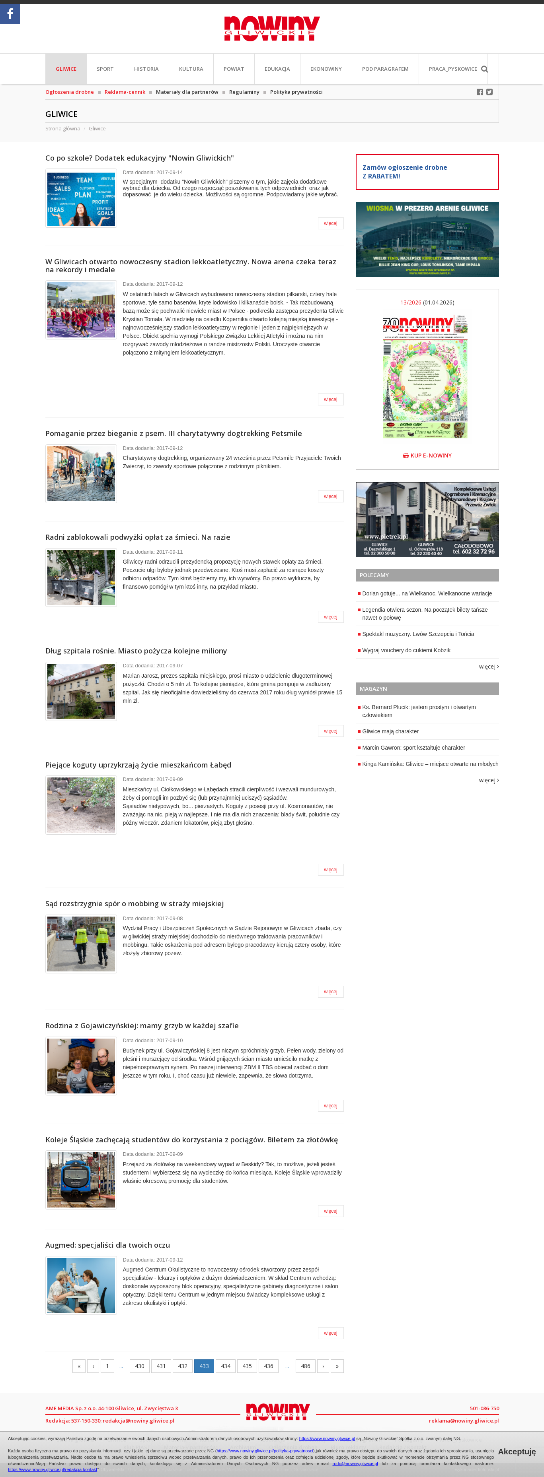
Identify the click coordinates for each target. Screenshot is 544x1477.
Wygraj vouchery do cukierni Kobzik (404, 650)
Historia (146, 68)
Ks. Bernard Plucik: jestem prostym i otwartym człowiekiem (417, 711)
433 (204, 1366)
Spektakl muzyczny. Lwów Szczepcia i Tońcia (416, 634)
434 (225, 1366)
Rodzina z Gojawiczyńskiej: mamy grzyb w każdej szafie (142, 1025)
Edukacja (277, 68)
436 (268, 1366)
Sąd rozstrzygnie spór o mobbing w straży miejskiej (134, 903)
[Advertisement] (427, 840)
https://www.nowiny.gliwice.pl (327, 1438)
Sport (105, 68)
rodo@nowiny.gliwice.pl (355, 1463)
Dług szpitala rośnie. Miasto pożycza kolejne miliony (136, 650)
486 (305, 1366)
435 (247, 1366)
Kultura (191, 68)
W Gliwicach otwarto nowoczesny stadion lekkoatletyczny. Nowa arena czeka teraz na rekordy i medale (190, 265)
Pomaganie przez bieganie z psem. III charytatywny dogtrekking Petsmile (173, 433)
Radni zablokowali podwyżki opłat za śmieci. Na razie (137, 537)
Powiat (234, 68)
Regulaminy (244, 91)
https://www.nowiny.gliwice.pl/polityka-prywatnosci (264, 1450)
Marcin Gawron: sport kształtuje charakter (411, 747)
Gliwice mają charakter (388, 731)
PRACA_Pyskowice (453, 68)
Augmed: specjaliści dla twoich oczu (107, 1245)
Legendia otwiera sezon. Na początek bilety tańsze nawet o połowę (423, 614)
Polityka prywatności (296, 91)
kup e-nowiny (427, 455)
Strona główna (62, 128)
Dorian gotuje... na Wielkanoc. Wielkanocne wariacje (425, 593)
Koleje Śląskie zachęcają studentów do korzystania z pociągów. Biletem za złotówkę (191, 1139)
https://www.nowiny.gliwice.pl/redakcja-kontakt (52, 1469)
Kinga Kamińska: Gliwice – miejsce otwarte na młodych (428, 764)
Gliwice (66, 68)
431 (161, 1366)
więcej (330, 223)
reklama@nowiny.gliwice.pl (464, 1420)
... (121, 1366)
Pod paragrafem (385, 68)
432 (182, 1366)
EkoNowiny (326, 68)
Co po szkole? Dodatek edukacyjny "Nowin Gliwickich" (139, 158)
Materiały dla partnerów (187, 91)
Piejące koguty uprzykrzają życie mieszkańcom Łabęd (138, 765)
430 (139, 1366)
